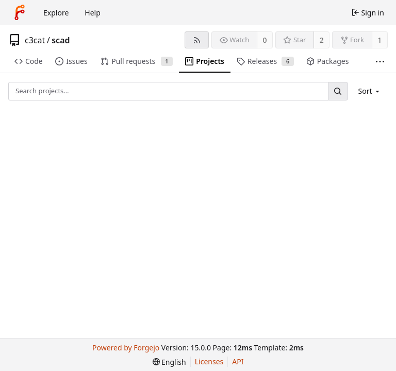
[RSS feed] (197, 39)
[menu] (370, 91)
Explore (56, 13)
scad (61, 40)
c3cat (35, 40)
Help (93, 13)
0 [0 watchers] (265, 40)
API (237, 361)
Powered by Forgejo (125, 347)
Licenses (209, 361)
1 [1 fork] (379, 40)
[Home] (19, 12)
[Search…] (338, 91)
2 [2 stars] (322, 40)
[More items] (380, 61)
